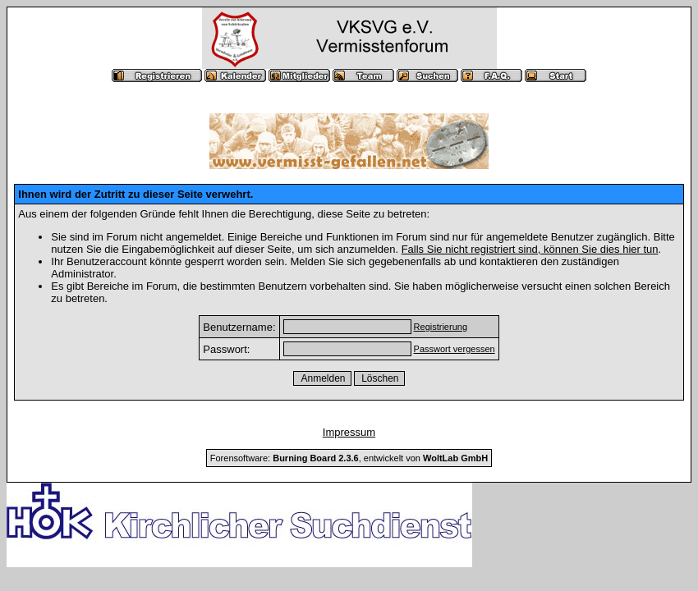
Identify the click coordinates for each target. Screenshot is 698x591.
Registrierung (440, 327)
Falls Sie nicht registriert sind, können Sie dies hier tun (530, 249)
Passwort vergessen (454, 349)
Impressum (349, 432)
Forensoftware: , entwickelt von (349, 458)
